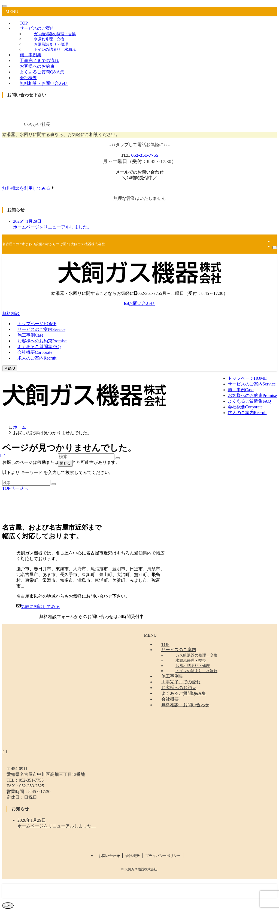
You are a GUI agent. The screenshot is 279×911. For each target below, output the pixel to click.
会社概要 (132, 856)
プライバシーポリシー (163, 856)
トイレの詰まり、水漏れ (55, 49)
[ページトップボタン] (8, 905)
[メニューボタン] (9, 368)
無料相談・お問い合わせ (44, 83)
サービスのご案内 (37, 28)
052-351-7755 (144, 155)
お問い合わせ (139, 303)
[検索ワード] (26, 483)
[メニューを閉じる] (4, 6)
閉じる (65, 463)
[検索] (274, 247)
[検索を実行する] (53, 484)
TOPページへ (15, 488)
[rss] (274, 241)
